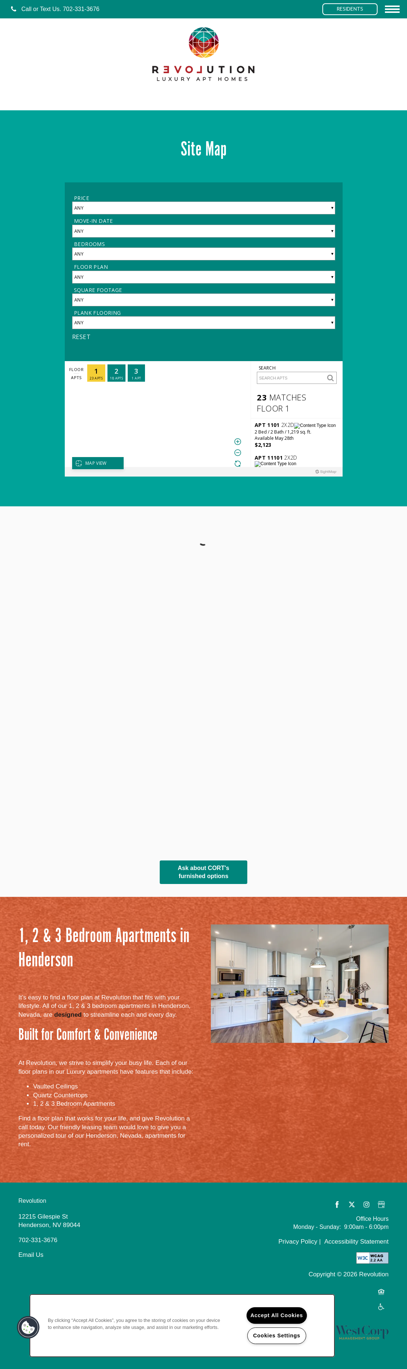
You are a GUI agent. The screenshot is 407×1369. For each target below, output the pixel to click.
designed (68, 1014)
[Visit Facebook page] (337, 1204)
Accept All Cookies (277, 1315)
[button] (350, 9)
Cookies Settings (276, 1335)
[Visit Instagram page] (366, 1204)
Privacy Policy (298, 1241)
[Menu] (392, 9)
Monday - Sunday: (317, 1227)
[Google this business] (381, 1204)
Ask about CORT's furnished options (203, 872)
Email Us (30, 1254)
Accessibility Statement (356, 1241)
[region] (182, 1325)
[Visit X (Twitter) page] (351, 1204)
